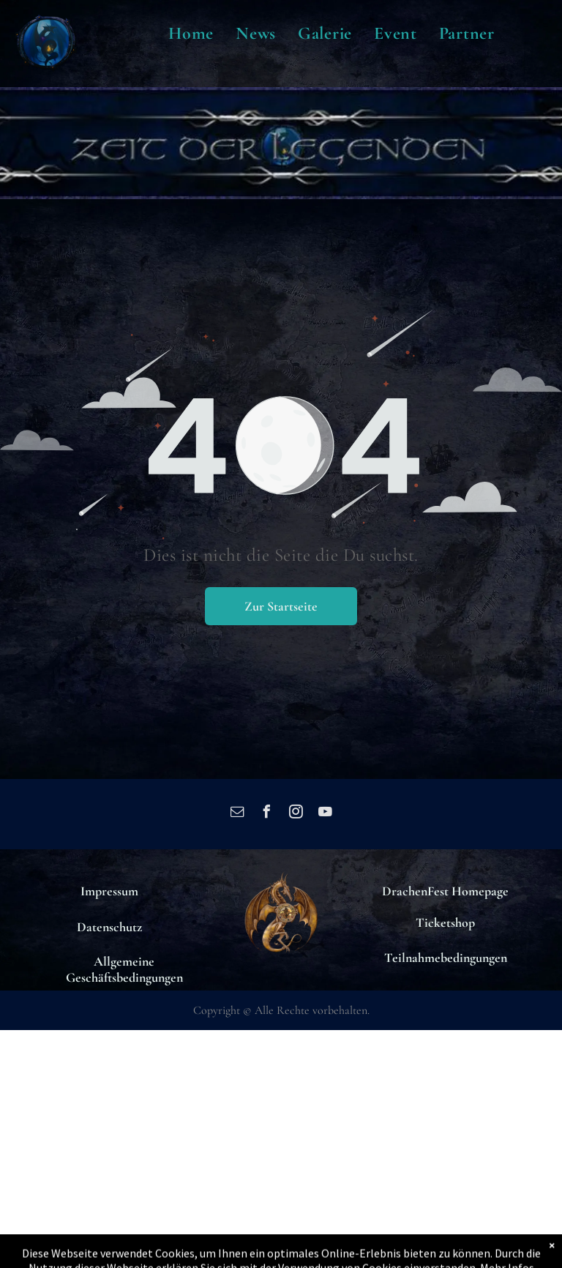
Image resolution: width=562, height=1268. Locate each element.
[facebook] (266, 814)
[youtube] (325, 814)
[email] (237, 814)
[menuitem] (191, 34)
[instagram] (295, 814)
